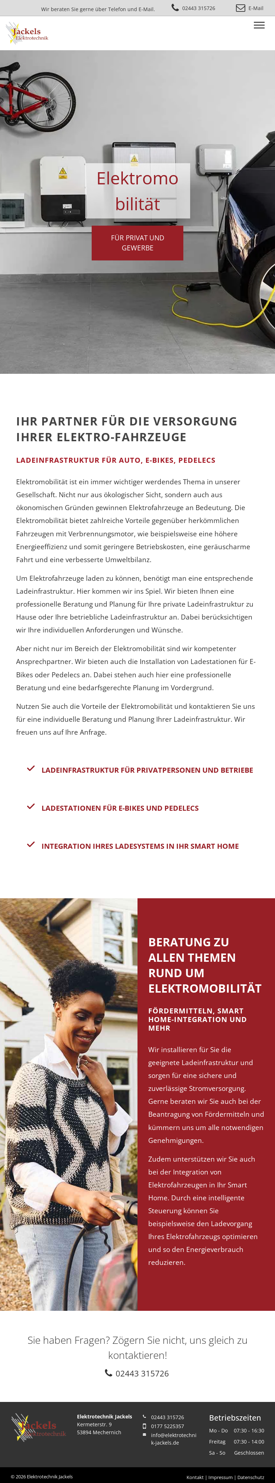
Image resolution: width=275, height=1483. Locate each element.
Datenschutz (250, 1477)
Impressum (220, 1477)
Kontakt (195, 1477)
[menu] (259, 25)
